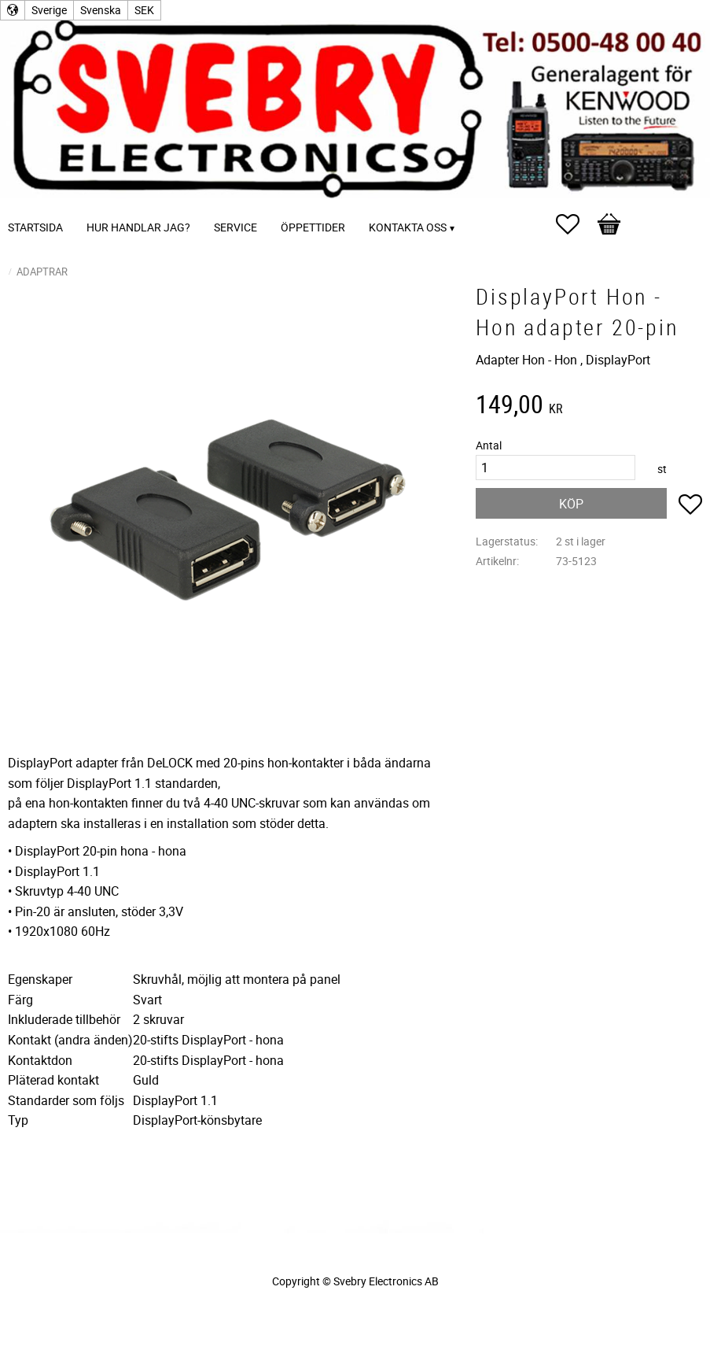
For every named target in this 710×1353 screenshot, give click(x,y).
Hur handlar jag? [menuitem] (138, 227)
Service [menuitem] (235, 227)
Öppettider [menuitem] (313, 227)
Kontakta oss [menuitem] (408, 227)
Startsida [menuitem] (35, 227)
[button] (575, 224)
